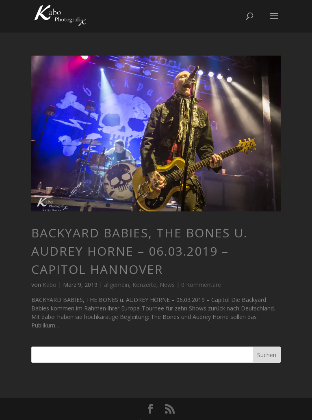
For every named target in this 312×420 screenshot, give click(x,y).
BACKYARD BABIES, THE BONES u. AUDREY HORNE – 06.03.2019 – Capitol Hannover (139, 251)
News (167, 285)
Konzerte (144, 285)
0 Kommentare (201, 285)
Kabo (49, 285)
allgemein (116, 285)
